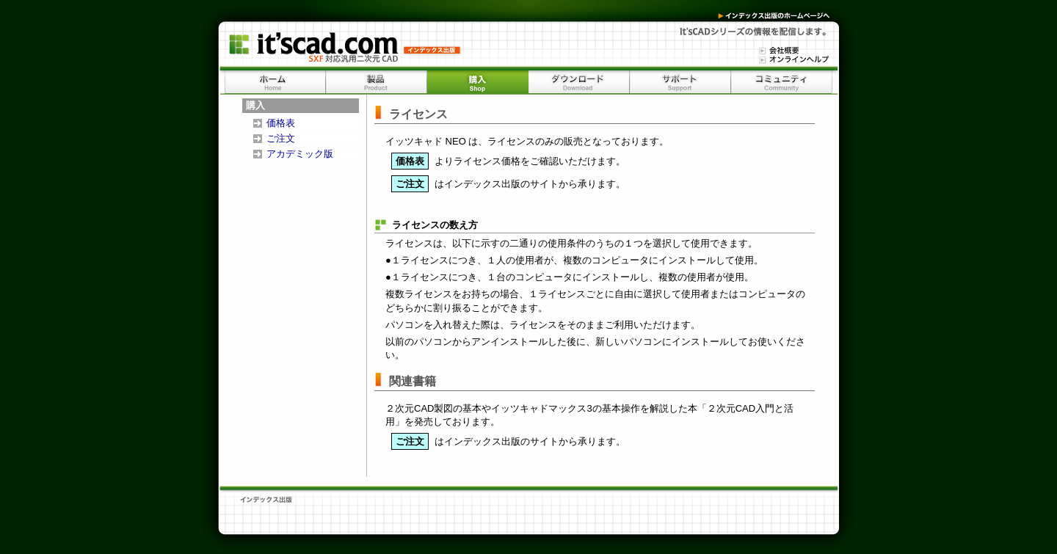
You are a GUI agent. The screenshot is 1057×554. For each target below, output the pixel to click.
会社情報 (775, 49)
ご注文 (280, 138)
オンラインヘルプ (791, 58)
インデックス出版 (769, 15)
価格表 (280, 122)
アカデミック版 (299, 153)
